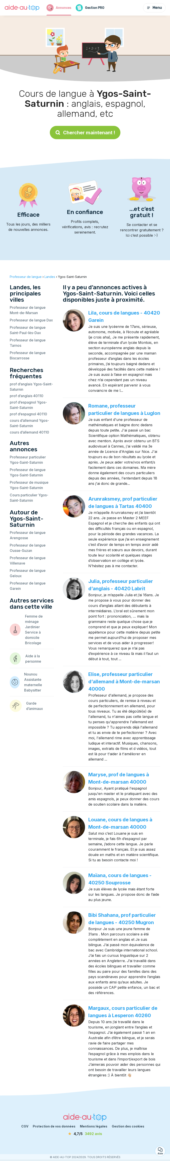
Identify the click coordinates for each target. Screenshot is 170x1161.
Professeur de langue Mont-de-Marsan (28, 310)
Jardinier (32, 627)
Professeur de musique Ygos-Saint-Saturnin (29, 485)
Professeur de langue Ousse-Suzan (28, 548)
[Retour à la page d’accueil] (22, 8)
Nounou (30, 674)
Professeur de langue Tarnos (28, 343)
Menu (154, 8)
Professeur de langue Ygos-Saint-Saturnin (28, 472)
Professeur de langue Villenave (28, 560)
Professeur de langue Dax (31, 320)
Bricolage (33, 643)
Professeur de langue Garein (28, 586)
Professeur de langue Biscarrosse (28, 355)
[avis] (85, 1133)
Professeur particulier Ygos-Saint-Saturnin (28, 460)
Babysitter (32, 690)
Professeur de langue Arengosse (28, 535)
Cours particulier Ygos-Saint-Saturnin (29, 498)
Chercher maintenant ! (85, 132)
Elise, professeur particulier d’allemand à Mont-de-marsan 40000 (124, 681)
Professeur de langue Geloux (28, 573)
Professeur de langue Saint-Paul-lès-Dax (28, 330)
